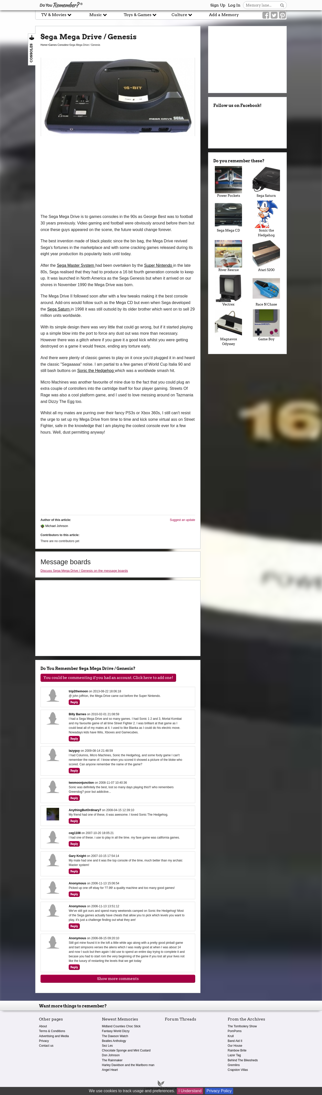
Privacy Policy (219, 1091)
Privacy (44, 1041)
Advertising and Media (54, 1036)
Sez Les (107, 1045)
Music (98, 14)
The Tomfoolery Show (242, 1026)
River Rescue (228, 256)
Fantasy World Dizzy (116, 1031)
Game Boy (266, 325)
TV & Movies (56, 14)
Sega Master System (76, 265)
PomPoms (235, 1031)
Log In (234, 5)
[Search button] (282, 5)
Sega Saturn (59, 309)
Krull (231, 1036)
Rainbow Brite (237, 1050)
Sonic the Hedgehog (96, 370)
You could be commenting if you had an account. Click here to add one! (108, 677)
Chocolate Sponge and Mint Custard (126, 1050)
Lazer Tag (234, 1055)
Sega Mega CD (228, 216)
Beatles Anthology (114, 1041)
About (43, 1026)
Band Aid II (235, 1041)
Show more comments (118, 978)
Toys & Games (140, 14)
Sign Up (217, 5)
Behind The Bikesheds (243, 1060)
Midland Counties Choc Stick (121, 1026)
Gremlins (234, 1065)
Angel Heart (110, 1070)
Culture (182, 14)
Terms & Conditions (52, 1031)
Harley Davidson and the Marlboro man (128, 1065)
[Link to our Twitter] (274, 15)
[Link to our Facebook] (265, 15)
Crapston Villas (238, 1070)
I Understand (190, 1091)
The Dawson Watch (115, 1036)
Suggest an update (182, 520)
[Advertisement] (118, 175)
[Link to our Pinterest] (282, 15)
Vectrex (228, 291)
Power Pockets (228, 182)
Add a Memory (224, 14)
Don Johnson (111, 1055)
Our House (235, 1045)
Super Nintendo (158, 265)
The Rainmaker (112, 1060)
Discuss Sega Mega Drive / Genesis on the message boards (84, 571)
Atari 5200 (266, 256)
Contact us (46, 1045)
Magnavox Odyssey (228, 327)
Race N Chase (266, 291)
